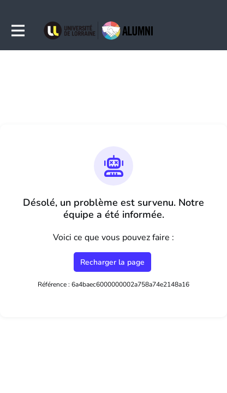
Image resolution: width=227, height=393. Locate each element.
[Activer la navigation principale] (17, 31)
